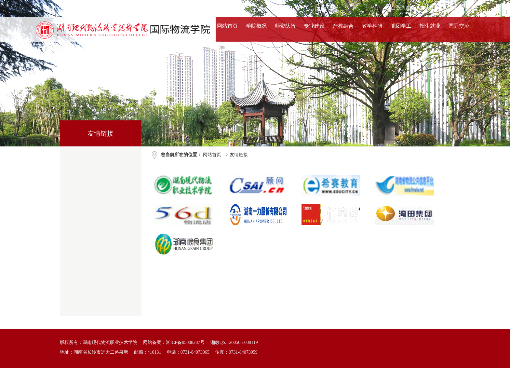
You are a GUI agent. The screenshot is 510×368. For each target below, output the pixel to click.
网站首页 (212, 154)
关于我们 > (49, 8)
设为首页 (405, 8)
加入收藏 (429, 8)
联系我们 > (130, 8)
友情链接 (239, 154)
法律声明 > (103, 8)
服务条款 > (76, 8)
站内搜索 (453, 8)
